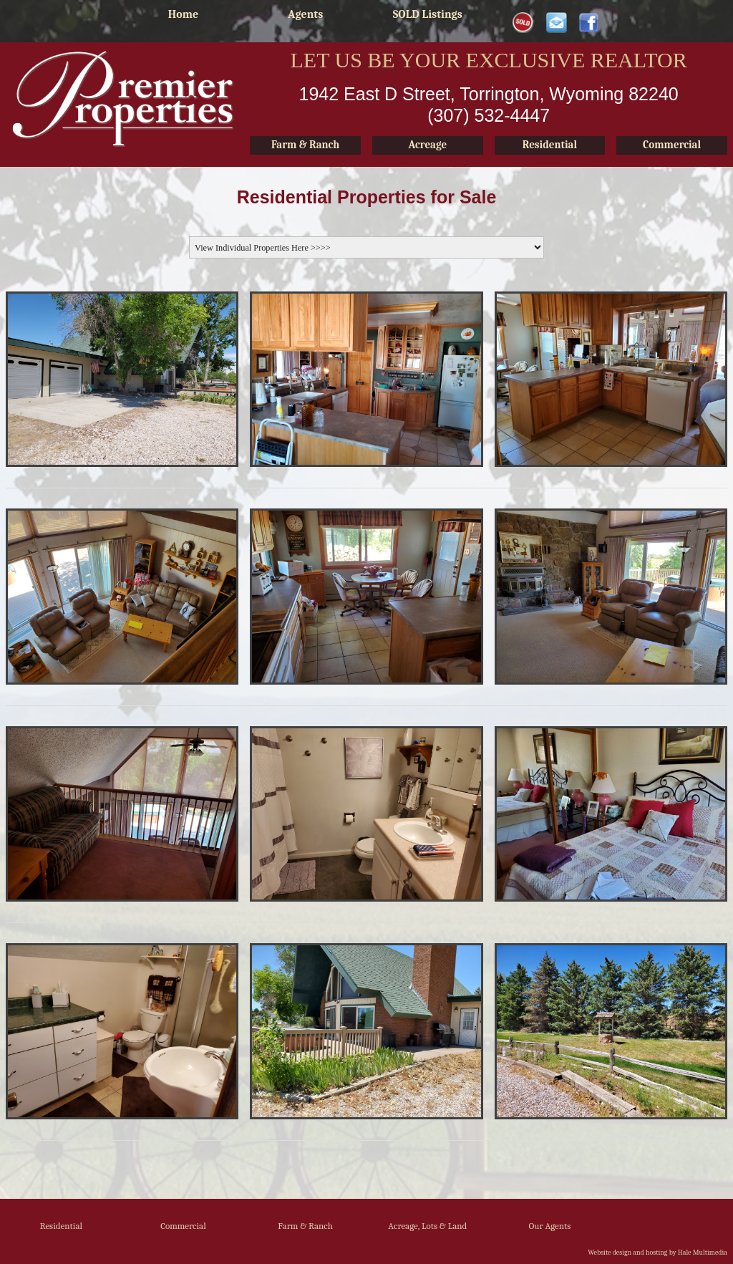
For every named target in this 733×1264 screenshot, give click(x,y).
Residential (61, 1225)
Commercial (183, 1225)
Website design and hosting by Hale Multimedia (657, 1252)
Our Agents (550, 1225)
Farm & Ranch (305, 1225)
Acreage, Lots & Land (427, 1225)
